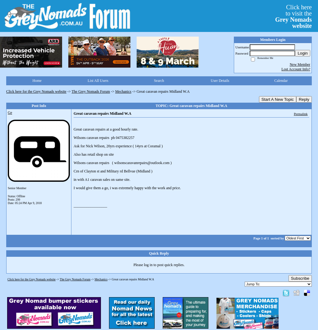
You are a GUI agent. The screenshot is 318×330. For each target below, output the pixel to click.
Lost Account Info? (295, 69)
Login (303, 53)
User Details (220, 80)
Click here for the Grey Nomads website (36, 91)
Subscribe (300, 278)
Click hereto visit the (293, 16)
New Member (300, 64)
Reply (304, 99)
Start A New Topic (277, 99)
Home (37, 80)
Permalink (300, 114)
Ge (10, 112)
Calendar (281, 80)
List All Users (98, 80)
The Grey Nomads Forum (91, 91)
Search (159, 80)
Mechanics (123, 91)
